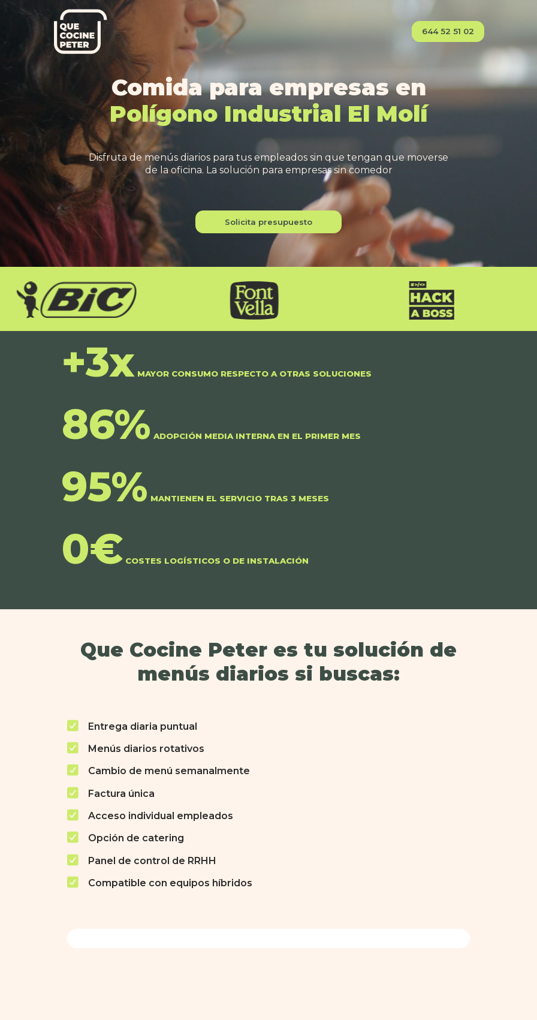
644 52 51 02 (448, 31)
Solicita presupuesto (268, 222)
